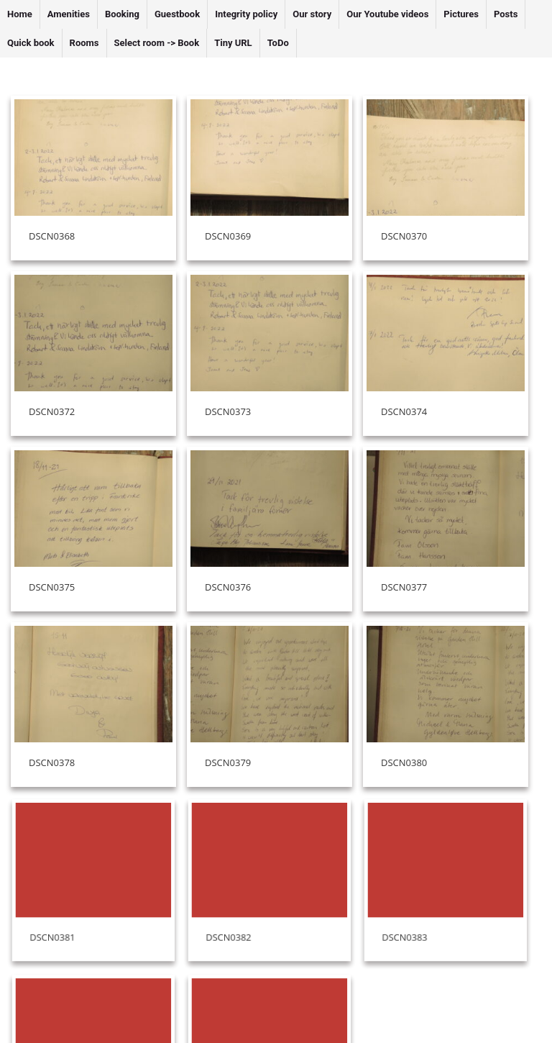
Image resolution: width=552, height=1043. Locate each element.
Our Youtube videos (387, 14)
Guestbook (177, 14)
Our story (312, 14)
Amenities (68, 14)
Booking (122, 14)
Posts (506, 14)
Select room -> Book (157, 42)
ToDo (278, 42)
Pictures (461, 14)
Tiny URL (233, 42)
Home (19, 14)
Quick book (31, 42)
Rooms (84, 42)
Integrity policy (246, 14)
